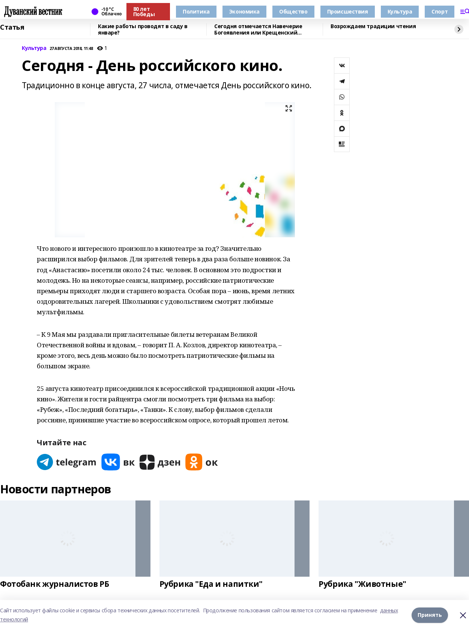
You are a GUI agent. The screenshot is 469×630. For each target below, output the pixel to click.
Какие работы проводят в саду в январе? (142, 29)
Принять (430, 614)
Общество (293, 11)
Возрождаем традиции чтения (373, 26)
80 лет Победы (144, 11)
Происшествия (347, 11)
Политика (196, 11)
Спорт (439, 11)
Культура (400, 11)
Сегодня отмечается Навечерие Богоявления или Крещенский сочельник (258, 29)
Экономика (244, 11)
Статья (12, 27)
